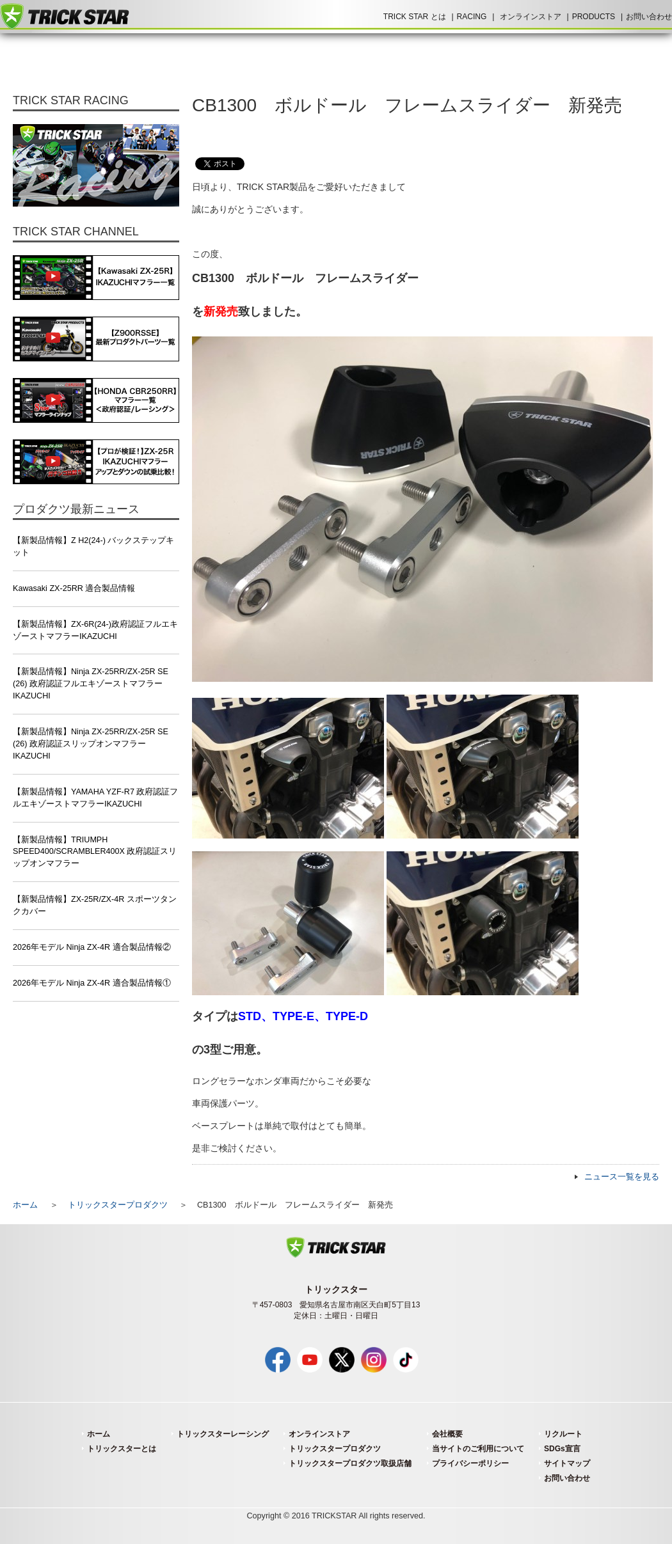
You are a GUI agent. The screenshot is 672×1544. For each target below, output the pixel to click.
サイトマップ (567, 1463)
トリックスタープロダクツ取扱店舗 (350, 1463)
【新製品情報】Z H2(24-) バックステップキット (93, 546)
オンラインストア (530, 16)
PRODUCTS (593, 16)
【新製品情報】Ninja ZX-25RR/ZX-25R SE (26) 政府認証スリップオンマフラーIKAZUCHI (90, 743)
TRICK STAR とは (414, 16)
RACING (472, 16)
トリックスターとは (121, 1448)
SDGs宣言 (562, 1448)
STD (249, 1016)
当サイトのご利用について (478, 1448)
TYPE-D (347, 1016)
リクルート (563, 1434)
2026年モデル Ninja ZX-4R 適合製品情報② (92, 947)
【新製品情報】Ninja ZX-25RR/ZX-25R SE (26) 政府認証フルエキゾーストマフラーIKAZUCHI (90, 683)
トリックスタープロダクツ (118, 1205)
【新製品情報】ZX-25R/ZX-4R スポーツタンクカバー (95, 905)
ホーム (25, 1205)
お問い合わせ (649, 16)
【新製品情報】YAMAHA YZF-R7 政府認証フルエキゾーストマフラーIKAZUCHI (95, 797)
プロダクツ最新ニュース (76, 509)
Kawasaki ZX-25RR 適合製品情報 (74, 588)
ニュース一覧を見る (621, 1176)
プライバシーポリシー (470, 1463)
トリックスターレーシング (223, 1434)
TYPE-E (293, 1016)
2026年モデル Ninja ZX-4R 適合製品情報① (92, 983)
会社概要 (447, 1434)
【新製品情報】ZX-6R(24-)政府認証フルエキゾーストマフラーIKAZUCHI (95, 630)
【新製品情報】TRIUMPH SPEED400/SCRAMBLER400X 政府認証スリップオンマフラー (95, 852)
